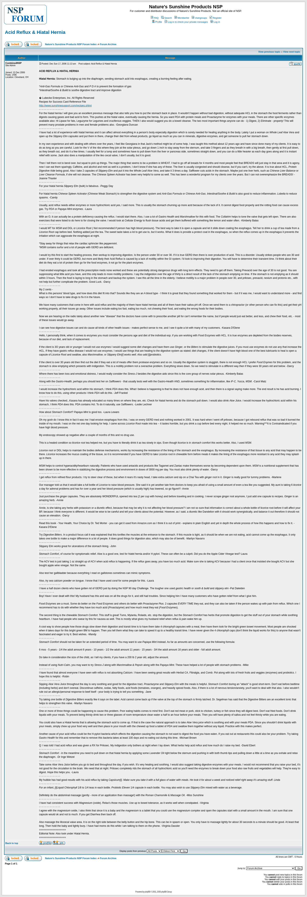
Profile (157, 22)
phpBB (147, 892)
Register (216, 18)
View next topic (291, 51)
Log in (215, 22)
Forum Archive (108, 44)
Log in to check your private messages (186, 22)
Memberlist (181, 18)
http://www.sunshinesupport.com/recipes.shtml (65, 105)
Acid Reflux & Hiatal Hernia (35, 32)
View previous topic (269, 51)
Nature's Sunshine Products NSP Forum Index (70, 44)
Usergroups (199, 18)
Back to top (11, 843)
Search (166, 18)
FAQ (155, 18)
